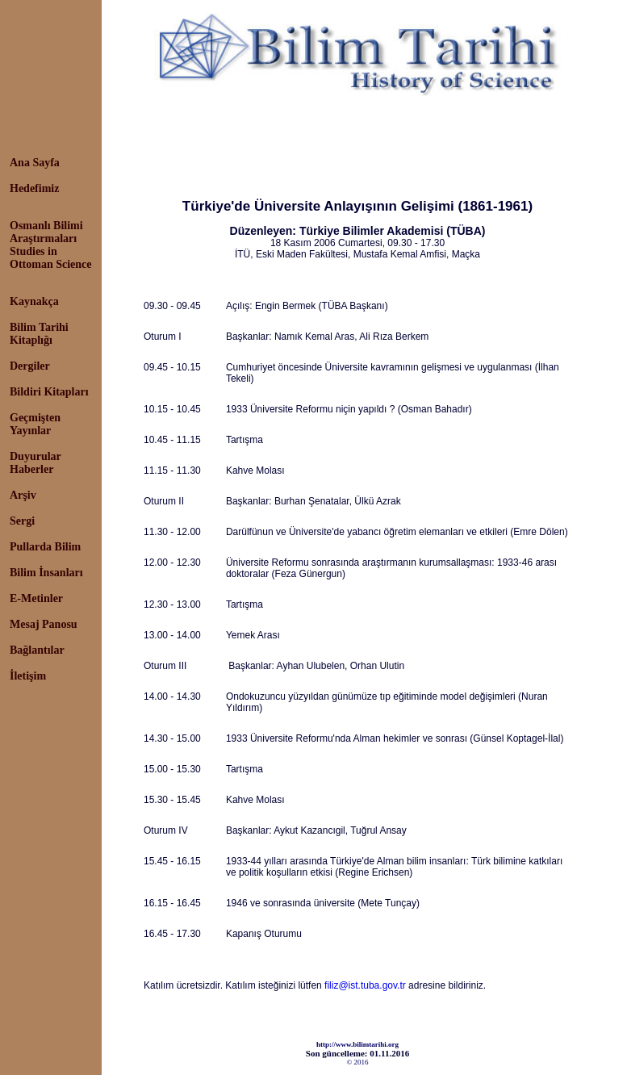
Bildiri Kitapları (49, 392)
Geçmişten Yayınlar (35, 424)
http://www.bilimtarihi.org (357, 1044)
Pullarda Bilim (45, 547)
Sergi (22, 521)
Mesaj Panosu (43, 624)
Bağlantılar (37, 650)
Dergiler (30, 366)
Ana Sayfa (35, 163)
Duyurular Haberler (35, 462)
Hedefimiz (34, 188)
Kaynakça (34, 301)
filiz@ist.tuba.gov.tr (365, 985)
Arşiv (23, 495)
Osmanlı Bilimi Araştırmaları (46, 232)
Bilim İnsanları (46, 573)
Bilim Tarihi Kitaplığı (39, 333)
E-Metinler (36, 598)
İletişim (28, 676)
